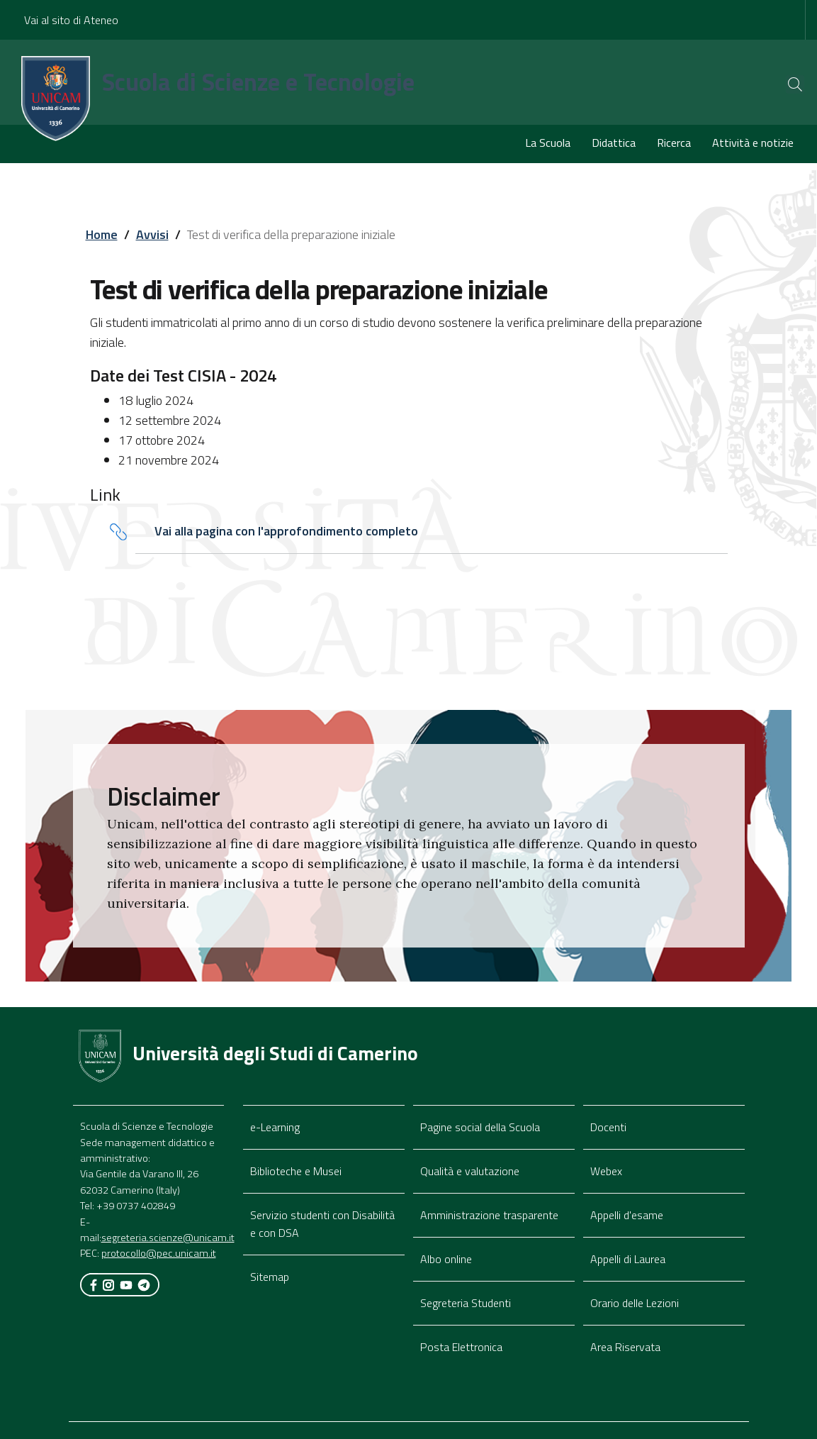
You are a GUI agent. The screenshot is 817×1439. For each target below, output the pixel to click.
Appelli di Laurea (627, 1258)
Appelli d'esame (626, 1214)
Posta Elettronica (461, 1346)
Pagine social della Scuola (480, 1126)
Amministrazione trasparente (489, 1214)
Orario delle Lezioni (634, 1302)
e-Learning (275, 1126)
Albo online (446, 1258)
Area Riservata (625, 1346)
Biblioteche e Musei (296, 1170)
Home (102, 234)
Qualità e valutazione (469, 1170)
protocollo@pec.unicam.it (158, 1254)
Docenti (608, 1126)
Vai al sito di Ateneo (71, 19)
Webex (606, 1170)
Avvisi (152, 234)
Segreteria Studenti (465, 1302)
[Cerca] (783, 84)
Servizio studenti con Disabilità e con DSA (322, 1223)
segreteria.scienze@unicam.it (168, 1237)
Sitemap (269, 1276)
